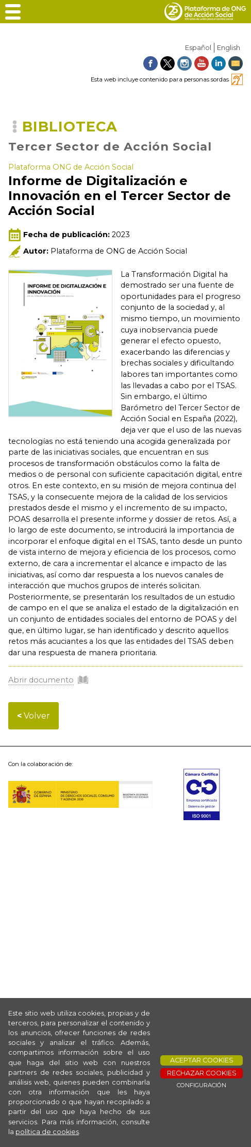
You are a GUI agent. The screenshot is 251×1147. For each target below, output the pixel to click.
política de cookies (47, 1132)
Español (198, 48)
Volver (33, 716)
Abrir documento (41, 680)
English (228, 48)
